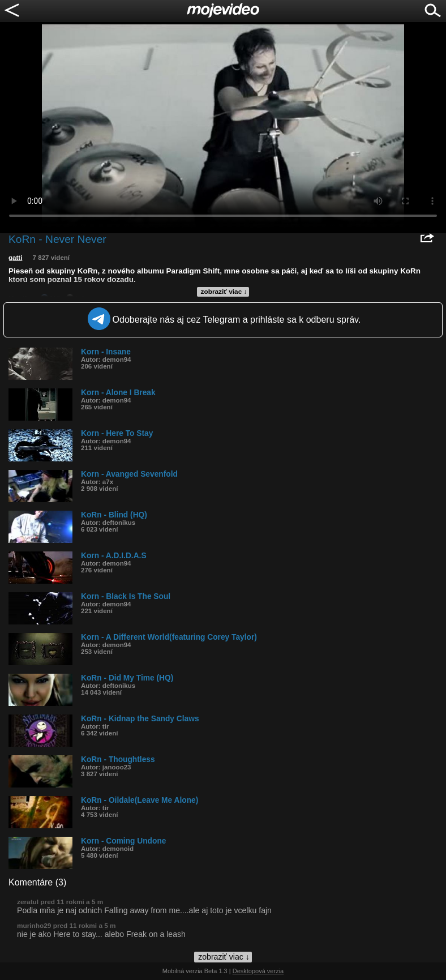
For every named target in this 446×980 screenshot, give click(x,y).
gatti (15, 257)
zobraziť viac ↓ (224, 292)
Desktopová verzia (258, 971)
